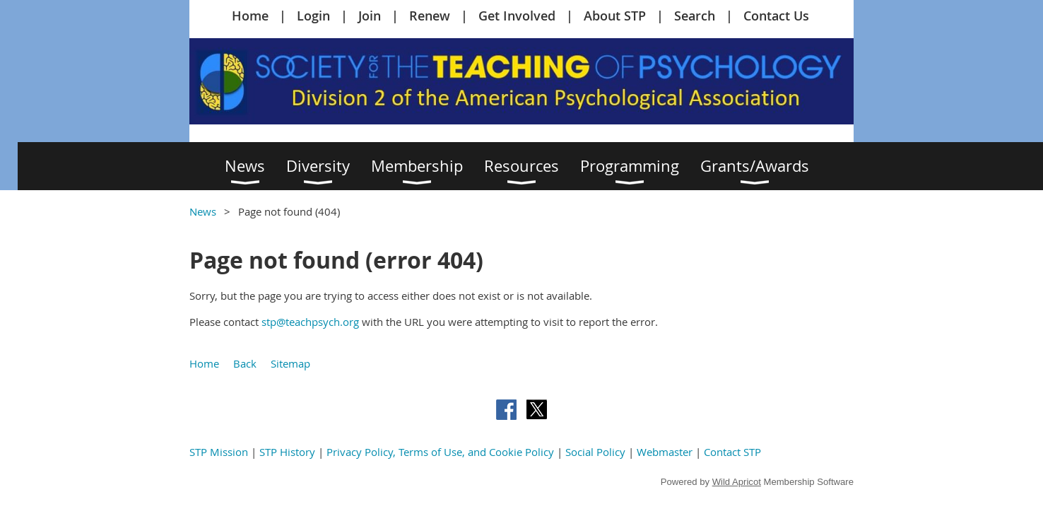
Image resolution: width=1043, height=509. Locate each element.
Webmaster (665, 452)
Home (250, 15)
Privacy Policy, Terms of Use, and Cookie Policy (440, 452)
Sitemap (290, 363)
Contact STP (732, 452)
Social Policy (595, 452)
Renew (429, 15)
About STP (615, 15)
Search (694, 15)
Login (313, 15)
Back (245, 363)
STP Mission (218, 452)
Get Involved (516, 15)
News (202, 211)
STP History (287, 452)
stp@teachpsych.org (310, 322)
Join (369, 15)
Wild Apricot (736, 481)
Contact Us (776, 15)
